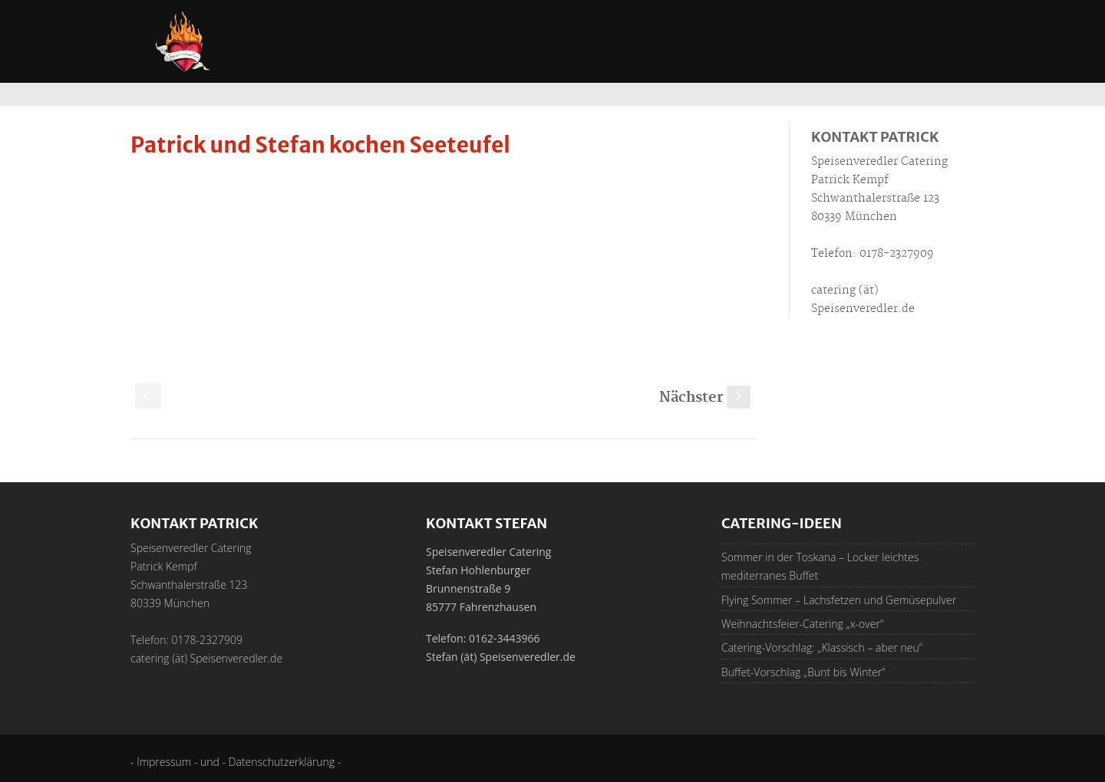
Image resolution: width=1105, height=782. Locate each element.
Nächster (704, 397)
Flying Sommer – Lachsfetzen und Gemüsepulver (838, 600)
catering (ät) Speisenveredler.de (206, 658)
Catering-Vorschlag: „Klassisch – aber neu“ (821, 647)
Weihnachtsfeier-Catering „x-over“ (802, 623)
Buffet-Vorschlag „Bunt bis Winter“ (803, 672)
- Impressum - (165, 761)
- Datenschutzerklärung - (281, 761)
